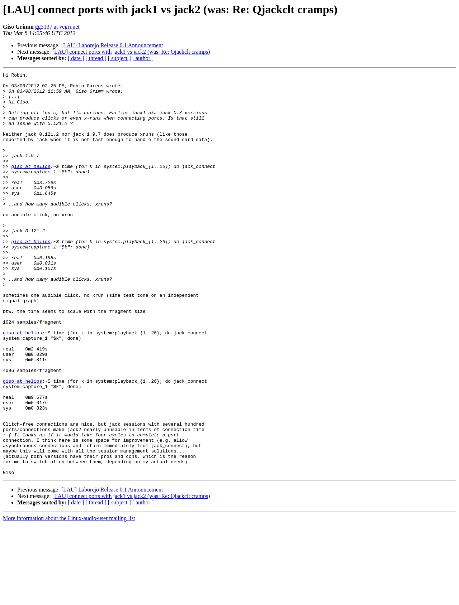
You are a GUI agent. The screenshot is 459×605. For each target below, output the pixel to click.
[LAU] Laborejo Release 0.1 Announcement (112, 45)
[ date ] (76, 58)
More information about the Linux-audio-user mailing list (69, 599)
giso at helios (30, 185)
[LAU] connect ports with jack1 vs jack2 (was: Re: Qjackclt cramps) (131, 52)
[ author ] (143, 58)
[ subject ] (119, 58)
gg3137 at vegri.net (57, 27)
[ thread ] (96, 58)
